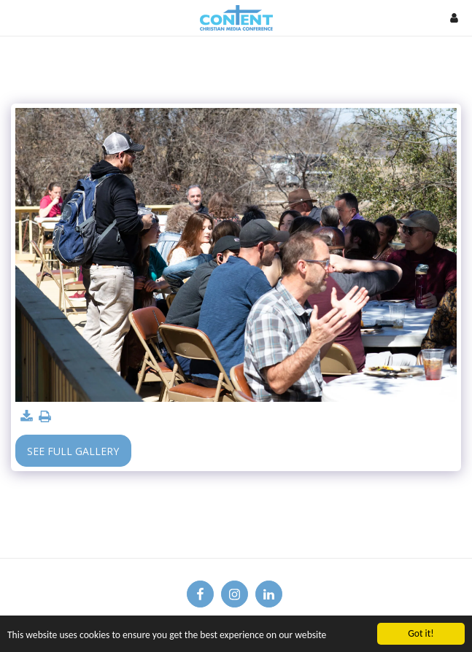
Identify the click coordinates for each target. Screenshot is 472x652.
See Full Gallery (73, 451)
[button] (16, 17)
